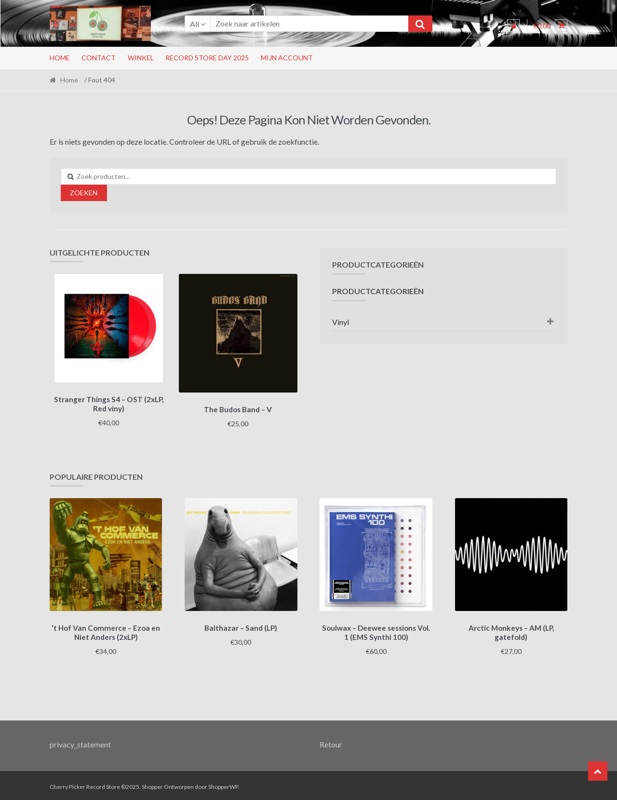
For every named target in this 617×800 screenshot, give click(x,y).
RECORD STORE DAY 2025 (207, 58)
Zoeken (83, 193)
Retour (331, 741)
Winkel (141, 58)
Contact (98, 58)
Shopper (152, 783)
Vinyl (340, 321)
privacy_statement (80, 741)
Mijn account (287, 58)
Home (60, 58)
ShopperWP (223, 783)
